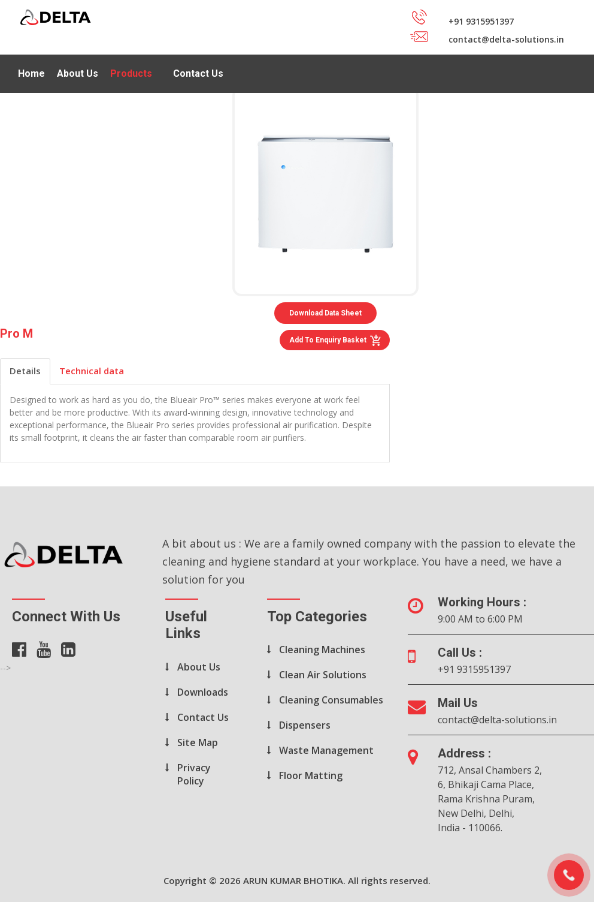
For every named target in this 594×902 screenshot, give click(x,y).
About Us (77, 73)
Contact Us (198, 73)
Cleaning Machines (322, 649)
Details (25, 371)
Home (31, 73)
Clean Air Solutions (322, 674)
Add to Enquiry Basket (335, 341)
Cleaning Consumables (331, 699)
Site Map (197, 742)
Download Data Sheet (325, 313)
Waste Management (326, 750)
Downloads (202, 692)
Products (131, 73)
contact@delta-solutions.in (497, 719)
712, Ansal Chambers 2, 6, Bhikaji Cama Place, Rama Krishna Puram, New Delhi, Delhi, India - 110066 (490, 798)
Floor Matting (311, 775)
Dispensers (305, 725)
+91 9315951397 (474, 669)
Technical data (91, 371)
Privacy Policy (194, 774)
